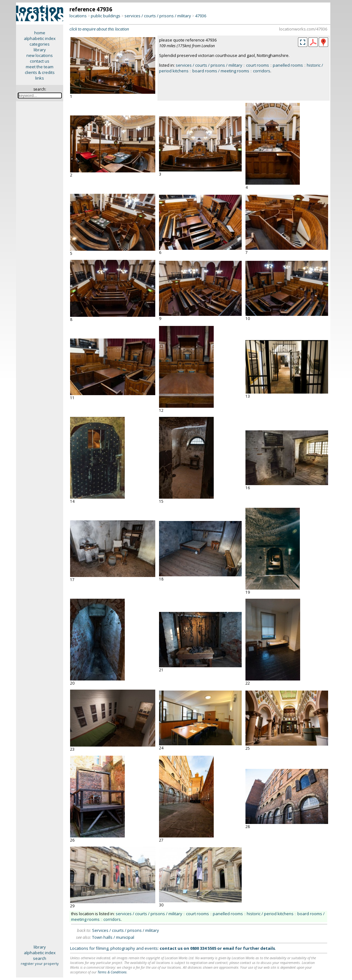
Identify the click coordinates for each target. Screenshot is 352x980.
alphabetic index (40, 38)
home (39, 33)
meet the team (39, 67)
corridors (261, 71)
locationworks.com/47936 (303, 29)
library (40, 50)
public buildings (105, 16)
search (39, 958)
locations (78, 16)
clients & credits (40, 72)
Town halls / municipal (113, 937)
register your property (40, 963)
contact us (39, 61)
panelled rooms (288, 65)
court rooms (257, 65)
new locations (39, 55)
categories (40, 44)
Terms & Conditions (112, 972)
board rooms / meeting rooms (220, 71)
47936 (200, 16)
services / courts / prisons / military (157, 16)
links (39, 78)
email (228, 948)
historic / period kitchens (270, 913)
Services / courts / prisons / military (125, 930)
